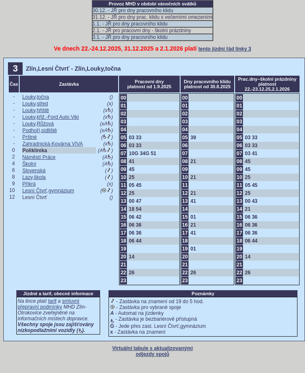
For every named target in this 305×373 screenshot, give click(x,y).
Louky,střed (35, 104)
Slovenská (33, 171)
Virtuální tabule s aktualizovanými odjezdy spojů (152, 351)
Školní (29, 164)
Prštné (29, 137)
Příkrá (29, 184)
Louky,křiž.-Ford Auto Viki (50, 117)
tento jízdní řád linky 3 (224, 49)
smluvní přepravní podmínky (48, 304)
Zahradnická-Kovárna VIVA (52, 144)
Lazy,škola (34, 177)
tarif (52, 301)
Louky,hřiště (35, 110)
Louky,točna (35, 97)
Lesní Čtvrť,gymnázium (48, 191)
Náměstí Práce (38, 157)
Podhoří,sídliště (39, 130)
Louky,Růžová (38, 124)
